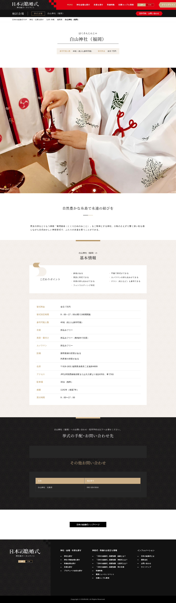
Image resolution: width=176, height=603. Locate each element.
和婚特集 (99, 571)
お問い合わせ (146, 563)
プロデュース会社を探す (73, 571)
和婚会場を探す (70, 563)
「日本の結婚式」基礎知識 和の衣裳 (110, 567)
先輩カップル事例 (102, 578)
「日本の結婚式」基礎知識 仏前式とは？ (111, 563)
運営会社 (144, 560)
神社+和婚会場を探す (72, 560)
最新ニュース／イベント (105, 574)
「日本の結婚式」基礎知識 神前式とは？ (111, 560)
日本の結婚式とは (147, 556)
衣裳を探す (68, 567)
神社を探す (68, 556)
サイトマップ (146, 567)
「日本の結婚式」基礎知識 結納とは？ (111, 556)
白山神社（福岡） (56, 13)
